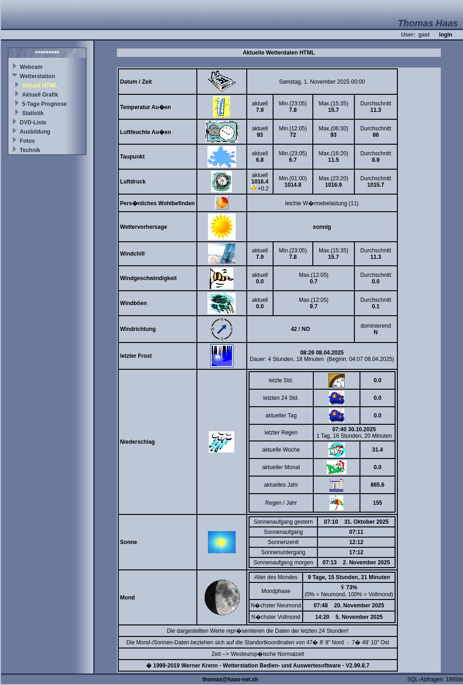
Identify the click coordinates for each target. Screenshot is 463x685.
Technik (30, 150)
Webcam (31, 67)
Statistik (33, 113)
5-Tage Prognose (44, 104)
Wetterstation (37, 76)
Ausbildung (35, 131)
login (445, 34)
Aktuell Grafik (40, 95)
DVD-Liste (33, 122)
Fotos (27, 141)
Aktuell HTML (40, 85)
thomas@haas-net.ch (230, 679)
